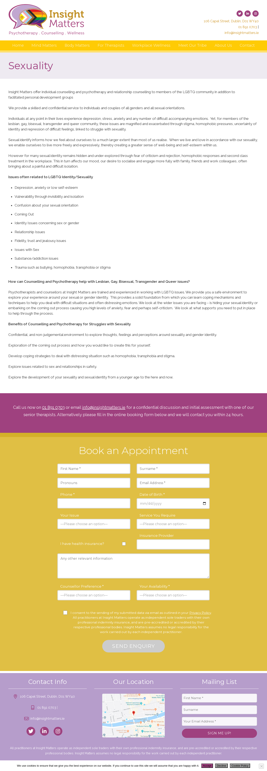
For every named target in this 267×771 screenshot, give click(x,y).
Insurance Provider (157, 535)
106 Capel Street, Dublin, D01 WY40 (231, 21)
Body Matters (77, 45)
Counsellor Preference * (82, 586)
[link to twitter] (240, 13)
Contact (247, 45)
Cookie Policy (240, 765)
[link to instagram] (255, 13)
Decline (221, 765)
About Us (223, 45)
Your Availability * (155, 586)
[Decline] (261, 766)
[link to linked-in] (247, 13)
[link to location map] (133, 715)
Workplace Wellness (151, 45)
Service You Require (157, 515)
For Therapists (111, 45)
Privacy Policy (200, 613)
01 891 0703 (247, 27)
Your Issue (69, 515)
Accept (207, 765)
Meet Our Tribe (192, 45)
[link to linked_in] (44, 731)
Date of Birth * (152, 494)
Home (18, 45)
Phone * (67, 494)
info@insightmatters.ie (242, 33)
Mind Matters (44, 45)
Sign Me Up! (219, 733)
